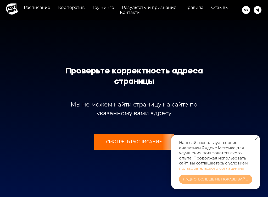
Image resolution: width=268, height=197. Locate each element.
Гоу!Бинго (103, 7)
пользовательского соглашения (211, 168)
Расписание (37, 7)
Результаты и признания (149, 7)
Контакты (130, 12)
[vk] (246, 10)
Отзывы (220, 7)
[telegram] (257, 10)
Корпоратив (71, 7)
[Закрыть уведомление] (256, 138)
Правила (193, 7)
